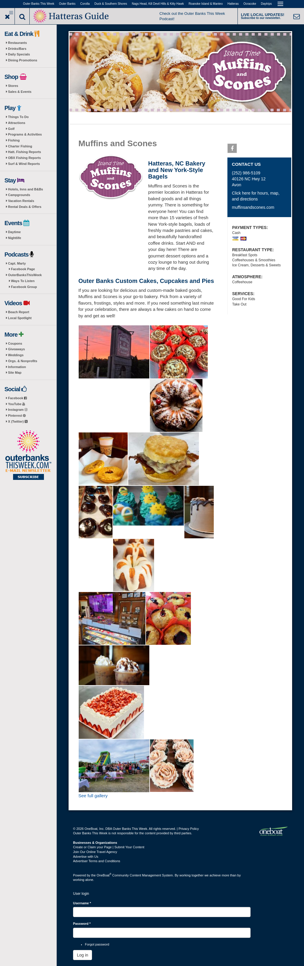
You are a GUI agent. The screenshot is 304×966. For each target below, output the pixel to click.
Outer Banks (67, 3)
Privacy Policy (188, 828)
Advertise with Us (85, 856)
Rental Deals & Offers (24, 207)
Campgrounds (19, 195)
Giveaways (16, 349)
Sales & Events (19, 91)
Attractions (16, 123)
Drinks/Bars (17, 48)
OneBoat (104, 875)
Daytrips (266, 3)
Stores (13, 85)
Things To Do (18, 117)
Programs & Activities (25, 134)
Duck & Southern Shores (110, 3)
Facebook (17, 398)
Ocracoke (249, 3)
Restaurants (17, 42)
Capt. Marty (17, 263)
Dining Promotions (22, 60)
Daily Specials (19, 54)
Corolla (85, 3)
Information (17, 367)
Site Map (14, 372)
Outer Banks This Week (38, 3)
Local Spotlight (19, 318)
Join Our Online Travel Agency (95, 852)
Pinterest (17, 415)
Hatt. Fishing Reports (24, 152)
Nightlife (14, 238)
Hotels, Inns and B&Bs (25, 189)
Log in (82, 955)
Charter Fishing (20, 146)
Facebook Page (23, 269)
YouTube (16, 404)
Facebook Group (24, 287)
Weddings (15, 355)
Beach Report (18, 312)
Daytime (14, 232)
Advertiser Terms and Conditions (96, 861)
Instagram (17, 409)
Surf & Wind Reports (24, 163)
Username (82, 903)
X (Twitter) (18, 421)
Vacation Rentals (21, 201)
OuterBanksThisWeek (25, 275)
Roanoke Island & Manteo (206, 3)
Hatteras (233, 3)
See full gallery (92, 795)
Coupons (15, 343)
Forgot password (97, 944)
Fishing (14, 140)
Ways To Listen (22, 281)
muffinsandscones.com (253, 207)
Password (82, 923)
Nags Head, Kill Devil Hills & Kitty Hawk (158, 3)
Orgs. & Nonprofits (22, 361)
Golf (11, 129)
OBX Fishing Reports (24, 158)
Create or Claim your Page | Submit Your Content (108, 847)
